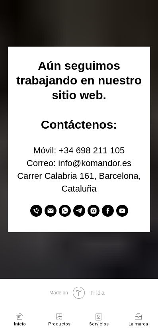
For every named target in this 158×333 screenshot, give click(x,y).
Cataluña (78, 189)
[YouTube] (122, 211)
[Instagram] (93, 211)
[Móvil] (36, 211)
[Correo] (51, 211)
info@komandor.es (94, 163)
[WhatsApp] (65, 211)
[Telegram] (79, 211)
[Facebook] (108, 211)
